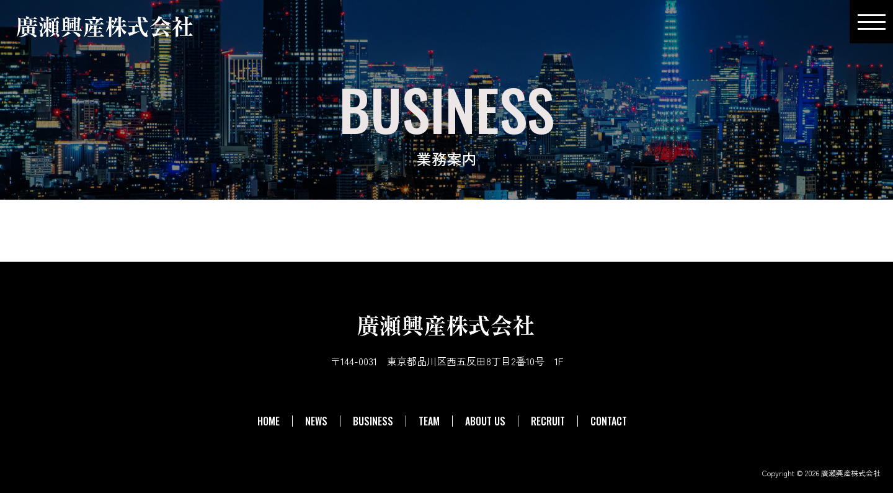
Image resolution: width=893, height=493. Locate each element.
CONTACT (608, 421)
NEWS (316, 421)
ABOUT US (485, 421)
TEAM (429, 421)
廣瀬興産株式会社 (851, 473)
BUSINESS (373, 421)
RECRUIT (548, 421)
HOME (268, 421)
